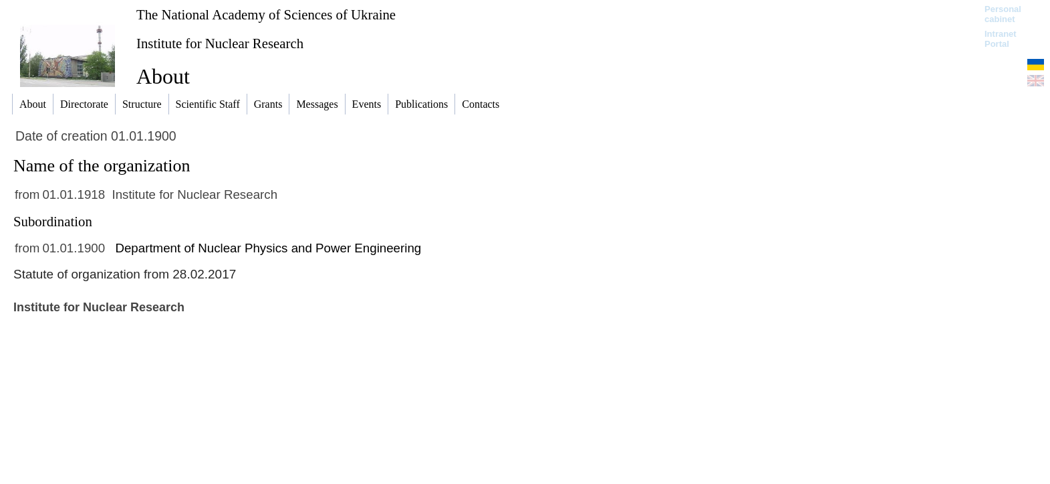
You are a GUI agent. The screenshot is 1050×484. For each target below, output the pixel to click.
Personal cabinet (1003, 14)
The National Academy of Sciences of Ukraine (266, 14)
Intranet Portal (1001, 39)
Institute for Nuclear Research (219, 43)
